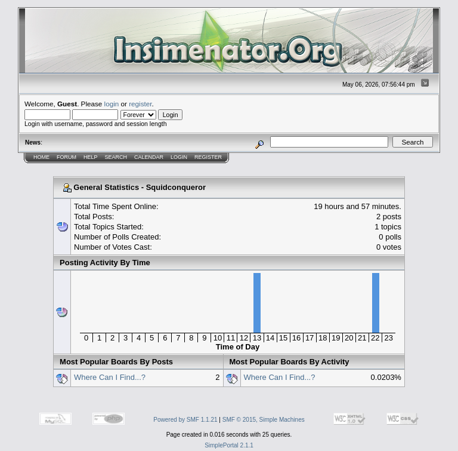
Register (208, 157)
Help (90, 157)
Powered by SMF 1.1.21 (185, 419)
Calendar (148, 157)
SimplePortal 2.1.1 (229, 445)
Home (41, 157)
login (111, 104)
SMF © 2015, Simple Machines (263, 419)
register (140, 104)
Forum (66, 157)
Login (179, 157)
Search (116, 157)
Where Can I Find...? (110, 377)
